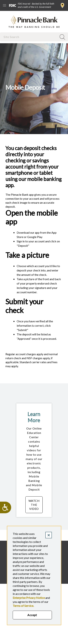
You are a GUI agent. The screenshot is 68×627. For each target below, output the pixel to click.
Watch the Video (35, 504)
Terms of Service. (23, 605)
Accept (32, 615)
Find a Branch (62, 5)
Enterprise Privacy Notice (29, 597)
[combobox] (29, 37)
